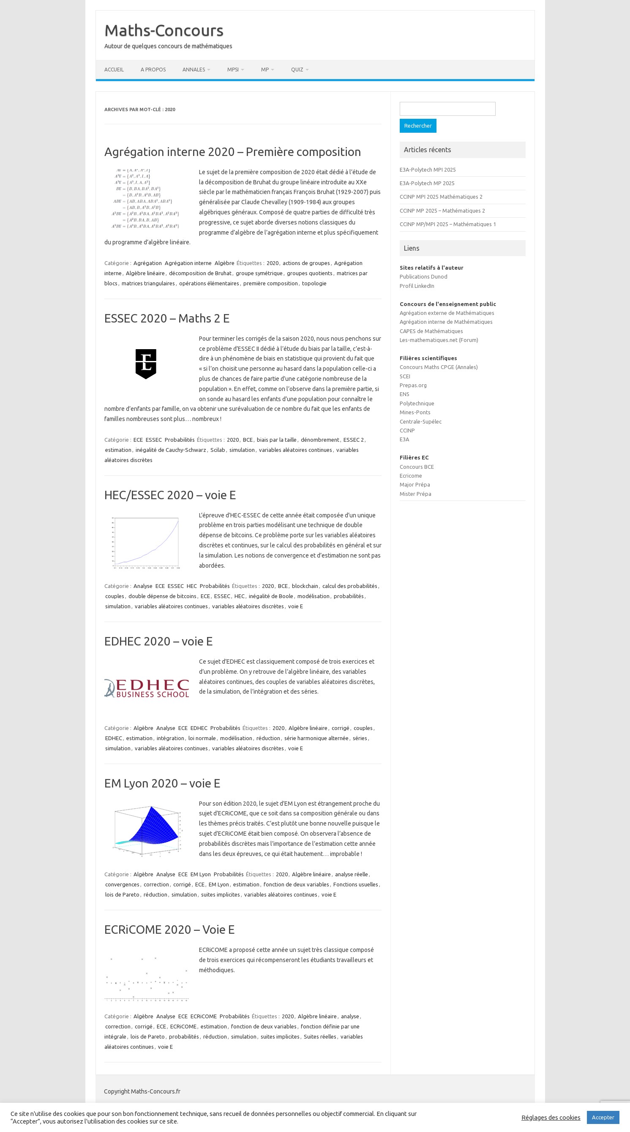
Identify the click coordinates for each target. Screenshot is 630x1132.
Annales (194, 69)
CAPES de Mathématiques (431, 331)
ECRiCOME (204, 1016)
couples (114, 596)
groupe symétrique (259, 273)
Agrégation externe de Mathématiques (447, 313)
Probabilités (180, 440)
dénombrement (320, 440)
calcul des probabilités (349, 586)
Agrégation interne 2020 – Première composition (232, 151)
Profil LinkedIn (417, 286)
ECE (138, 440)
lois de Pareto (122, 894)
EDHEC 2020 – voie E (158, 641)
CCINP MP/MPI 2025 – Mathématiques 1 (448, 224)
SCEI (405, 376)
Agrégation (148, 263)
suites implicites (220, 894)
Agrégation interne (188, 263)
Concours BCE (417, 467)
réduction (268, 738)
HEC (192, 586)
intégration (170, 738)
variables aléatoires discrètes (248, 606)
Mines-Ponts (415, 412)
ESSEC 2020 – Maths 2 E (167, 318)
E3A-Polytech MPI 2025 (428, 169)
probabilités (349, 596)
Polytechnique (417, 403)
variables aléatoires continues (295, 450)
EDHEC (199, 728)
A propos (153, 69)
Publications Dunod (423, 276)
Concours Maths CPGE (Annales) (439, 367)
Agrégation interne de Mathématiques (446, 322)
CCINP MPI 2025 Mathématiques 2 (441, 197)
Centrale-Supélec (421, 421)
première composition (270, 283)
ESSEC (154, 440)
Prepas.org (413, 385)
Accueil (114, 69)
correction (156, 884)
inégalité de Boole (271, 596)
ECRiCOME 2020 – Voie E (169, 929)
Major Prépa (415, 484)
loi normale (202, 738)
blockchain (305, 586)
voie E (295, 606)
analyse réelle (351, 874)
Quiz (297, 69)
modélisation (313, 596)
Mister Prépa (415, 494)
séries (360, 738)
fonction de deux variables (296, 884)
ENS (404, 394)
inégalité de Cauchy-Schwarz (171, 450)
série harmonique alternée (316, 738)
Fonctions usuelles (355, 884)
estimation (118, 450)
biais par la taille (277, 440)
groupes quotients (310, 273)
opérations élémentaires (209, 283)
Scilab (217, 450)
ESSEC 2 (354, 440)
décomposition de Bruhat (200, 273)
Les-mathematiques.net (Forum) (439, 340)
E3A (404, 439)
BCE (248, 440)
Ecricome (411, 476)
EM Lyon (201, 874)
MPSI (233, 69)
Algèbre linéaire (145, 273)
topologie (314, 283)
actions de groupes (306, 263)
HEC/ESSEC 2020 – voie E (170, 494)
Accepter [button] (603, 1117)
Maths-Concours (164, 30)
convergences (122, 884)
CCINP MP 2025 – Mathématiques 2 (442, 210)
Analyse (143, 586)
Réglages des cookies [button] (551, 1117)
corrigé (340, 728)
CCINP (407, 430)
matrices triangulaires (148, 283)
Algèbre (225, 263)
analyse (350, 1016)
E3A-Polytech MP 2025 (427, 183)
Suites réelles (320, 1036)
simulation (242, 450)
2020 (272, 263)
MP (265, 69)
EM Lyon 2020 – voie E (162, 783)
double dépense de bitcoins (162, 596)
